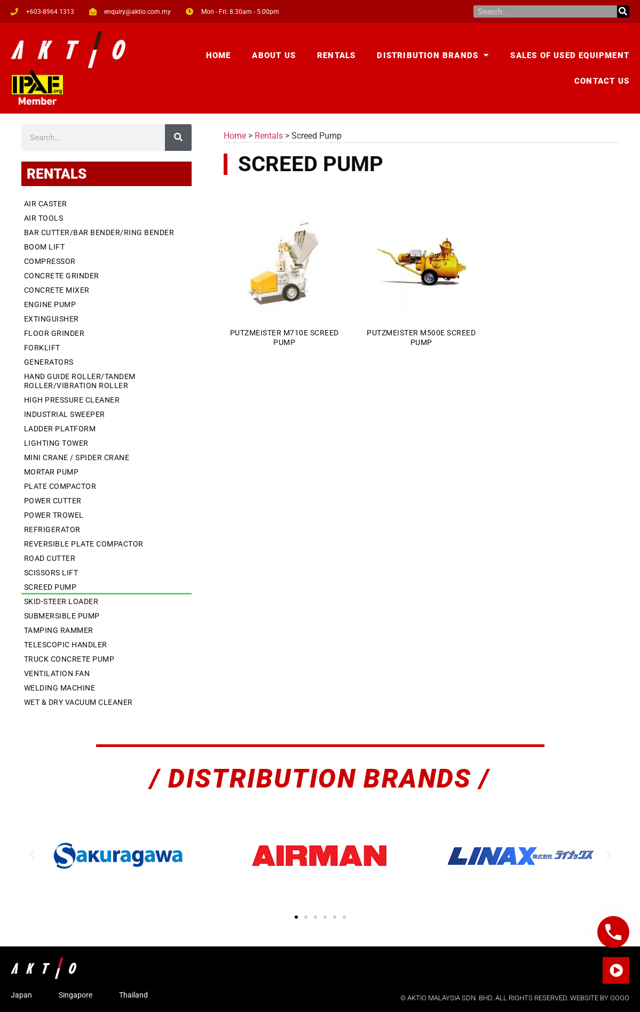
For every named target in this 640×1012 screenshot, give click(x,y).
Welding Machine (60, 688)
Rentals (336, 55)
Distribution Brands (433, 55)
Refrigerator (52, 529)
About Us (274, 55)
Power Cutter (53, 500)
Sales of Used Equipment (569, 55)
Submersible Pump (62, 616)
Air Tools (44, 218)
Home (218, 55)
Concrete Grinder (61, 275)
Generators (49, 362)
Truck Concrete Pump (69, 659)
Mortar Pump (51, 472)
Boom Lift (44, 247)
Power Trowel (54, 515)
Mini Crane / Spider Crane (77, 457)
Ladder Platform (60, 428)
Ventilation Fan (57, 673)
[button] (32, 855)
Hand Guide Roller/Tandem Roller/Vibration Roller (80, 381)
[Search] (623, 11)
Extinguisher (51, 319)
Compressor (50, 261)
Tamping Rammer (58, 630)
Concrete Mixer (57, 290)
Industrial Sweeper (64, 414)
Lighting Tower (56, 443)
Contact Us (601, 81)
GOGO (619, 998)
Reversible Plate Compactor (84, 544)
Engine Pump (50, 304)
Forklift (42, 347)
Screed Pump (50, 587)
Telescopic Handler (65, 644)
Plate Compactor (60, 486)
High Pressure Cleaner (72, 400)
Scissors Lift (51, 572)
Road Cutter (50, 558)
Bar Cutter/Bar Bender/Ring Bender (99, 232)
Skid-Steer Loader (61, 601)
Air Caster (45, 203)
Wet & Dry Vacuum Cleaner (78, 702)
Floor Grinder (54, 333)
